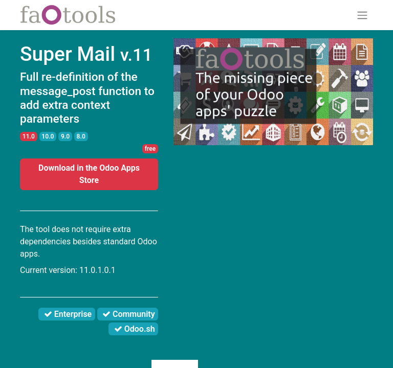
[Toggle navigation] (362, 15)
